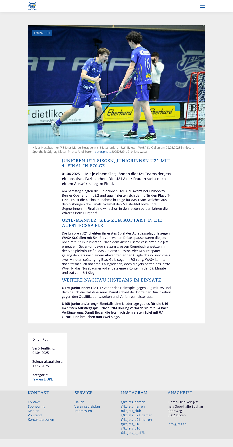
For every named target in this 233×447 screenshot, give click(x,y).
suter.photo (103, 152)
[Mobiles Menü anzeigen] (202, 6)
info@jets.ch (177, 424)
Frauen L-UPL (42, 379)
